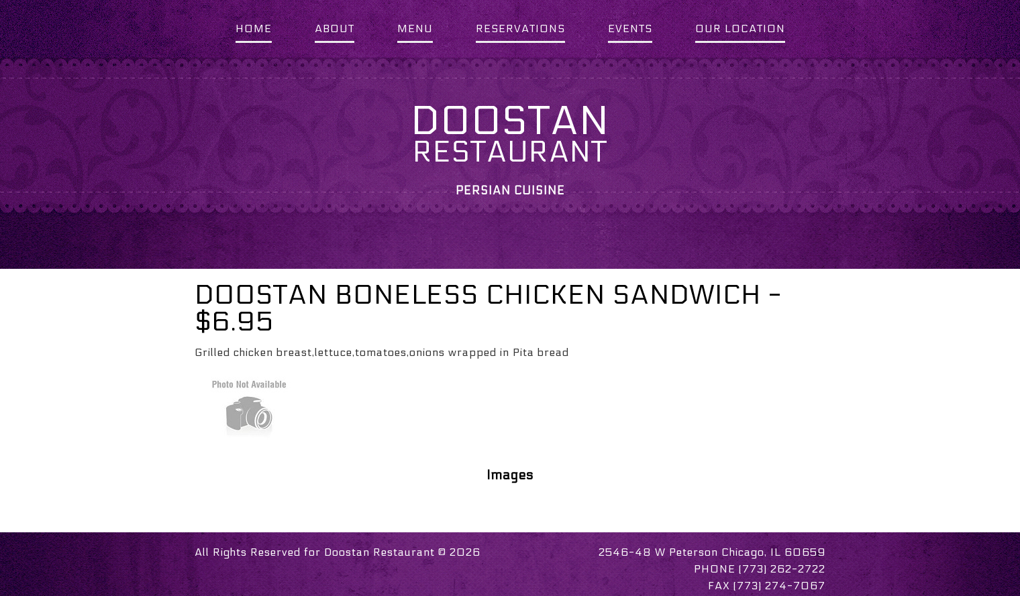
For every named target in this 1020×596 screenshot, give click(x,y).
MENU (415, 28)
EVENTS (630, 28)
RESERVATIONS (520, 28)
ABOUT (334, 28)
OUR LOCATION (740, 28)
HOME (254, 28)
